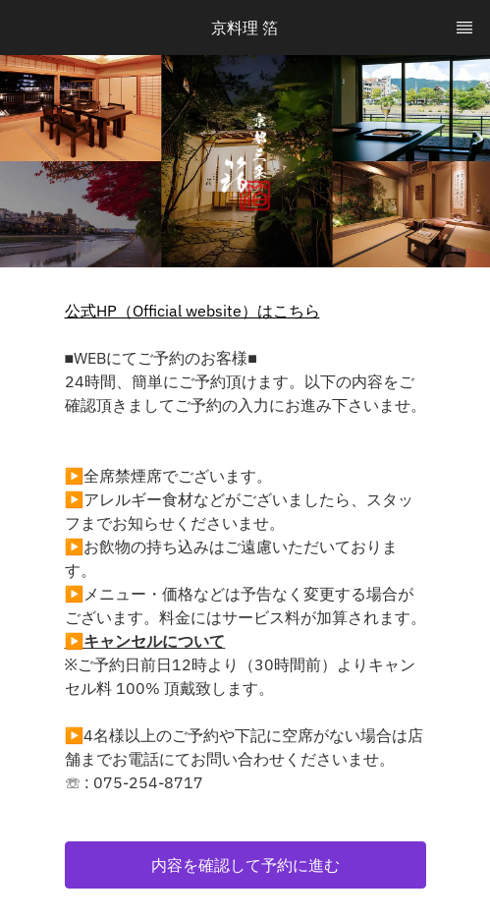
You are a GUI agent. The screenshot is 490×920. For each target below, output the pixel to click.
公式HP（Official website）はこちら (192, 310)
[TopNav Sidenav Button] (464, 27)
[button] (245, 865)
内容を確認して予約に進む (245, 865)
